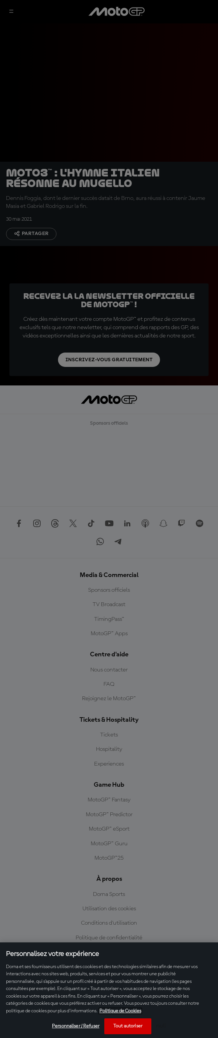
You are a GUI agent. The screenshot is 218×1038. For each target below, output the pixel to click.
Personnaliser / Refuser (75, 1026)
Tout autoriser (127, 1026)
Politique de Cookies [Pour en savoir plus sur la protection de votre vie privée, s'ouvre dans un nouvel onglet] (120, 1011)
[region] (109, 990)
